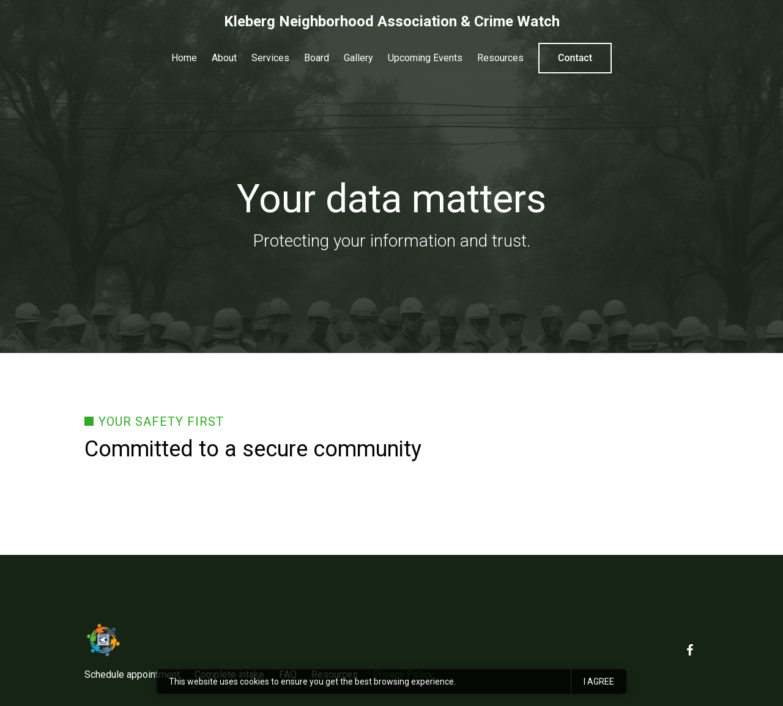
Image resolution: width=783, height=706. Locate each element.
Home (184, 58)
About (224, 58)
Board (316, 58)
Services (270, 58)
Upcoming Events (425, 58)
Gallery (358, 58)
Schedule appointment (132, 674)
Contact (575, 58)
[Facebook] (689, 650)
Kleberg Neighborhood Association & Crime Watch (392, 21)
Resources (500, 58)
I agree (599, 681)
